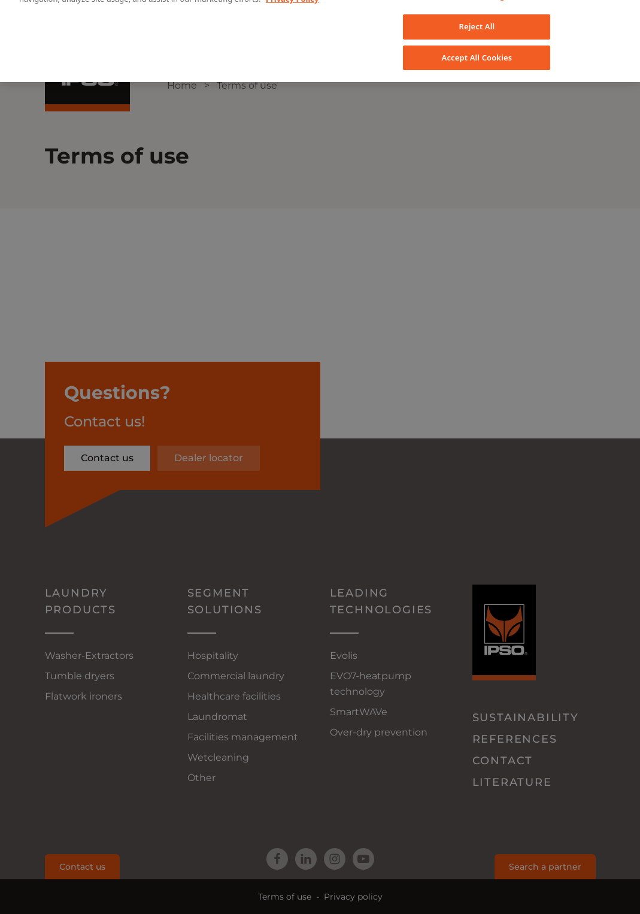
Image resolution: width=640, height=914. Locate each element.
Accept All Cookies (477, 28)
